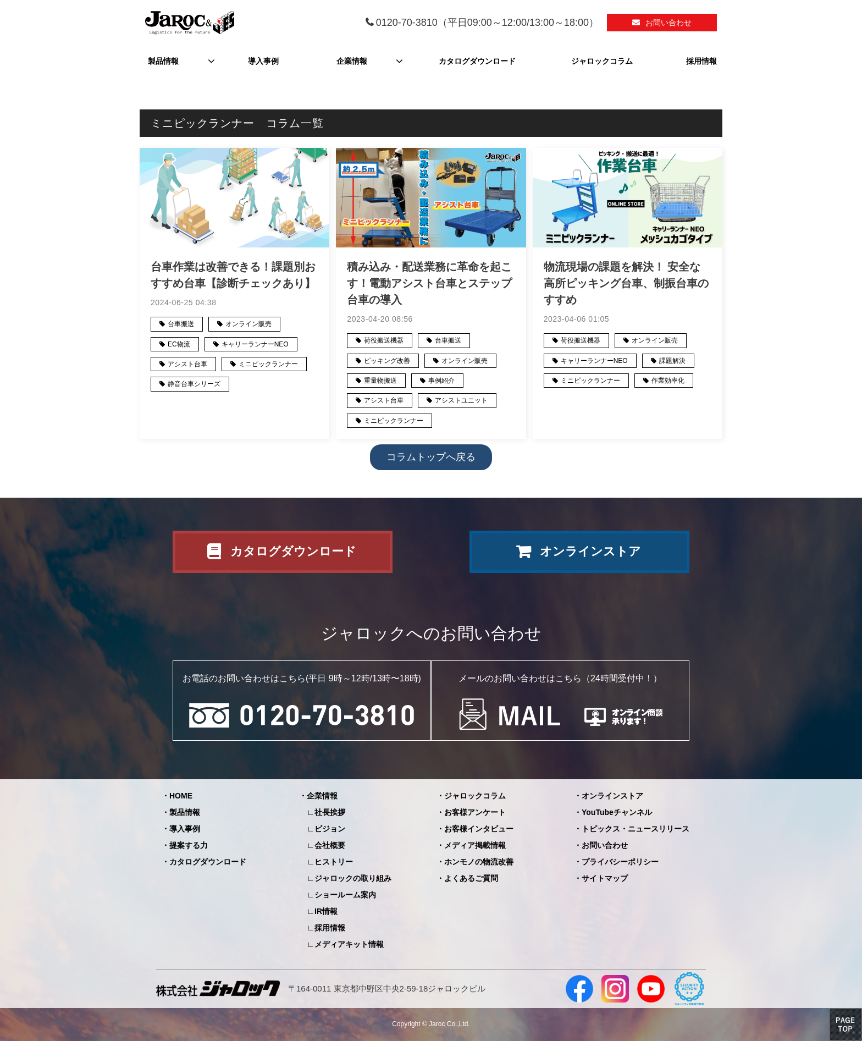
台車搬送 (181, 324)
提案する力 (188, 845)
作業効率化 (667, 380)
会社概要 (329, 845)
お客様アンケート (475, 812)
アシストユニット (461, 400)
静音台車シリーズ (194, 384)
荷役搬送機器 (384, 340)
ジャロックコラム (602, 61)
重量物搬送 (380, 380)
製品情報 (163, 61)
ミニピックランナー (268, 364)
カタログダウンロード (477, 61)
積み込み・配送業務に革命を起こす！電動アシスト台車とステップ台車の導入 (429, 283)
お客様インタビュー (478, 828)
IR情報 (326, 911)
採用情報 (701, 61)
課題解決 (672, 361)
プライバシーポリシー (620, 861)
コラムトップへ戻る (431, 456)
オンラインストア (590, 551)
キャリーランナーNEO (255, 344)
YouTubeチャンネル (617, 812)
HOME (180, 795)
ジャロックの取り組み (352, 878)
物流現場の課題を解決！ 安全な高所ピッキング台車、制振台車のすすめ (626, 283)
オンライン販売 (248, 324)
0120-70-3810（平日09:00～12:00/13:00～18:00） (487, 22)
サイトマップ (605, 878)
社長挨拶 (329, 812)
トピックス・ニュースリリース (635, 828)
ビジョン (329, 828)
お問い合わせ (668, 22)
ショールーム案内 (345, 894)
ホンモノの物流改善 (478, 861)
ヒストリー (333, 861)
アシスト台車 (187, 364)
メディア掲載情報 (475, 845)
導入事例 (263, 61)
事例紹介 (441, 380)
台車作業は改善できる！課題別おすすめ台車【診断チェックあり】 (233, 275)
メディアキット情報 (349, 944)
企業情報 (351, 61)
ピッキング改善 (387, 361)
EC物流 (179, 344)
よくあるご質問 (471, 878)
